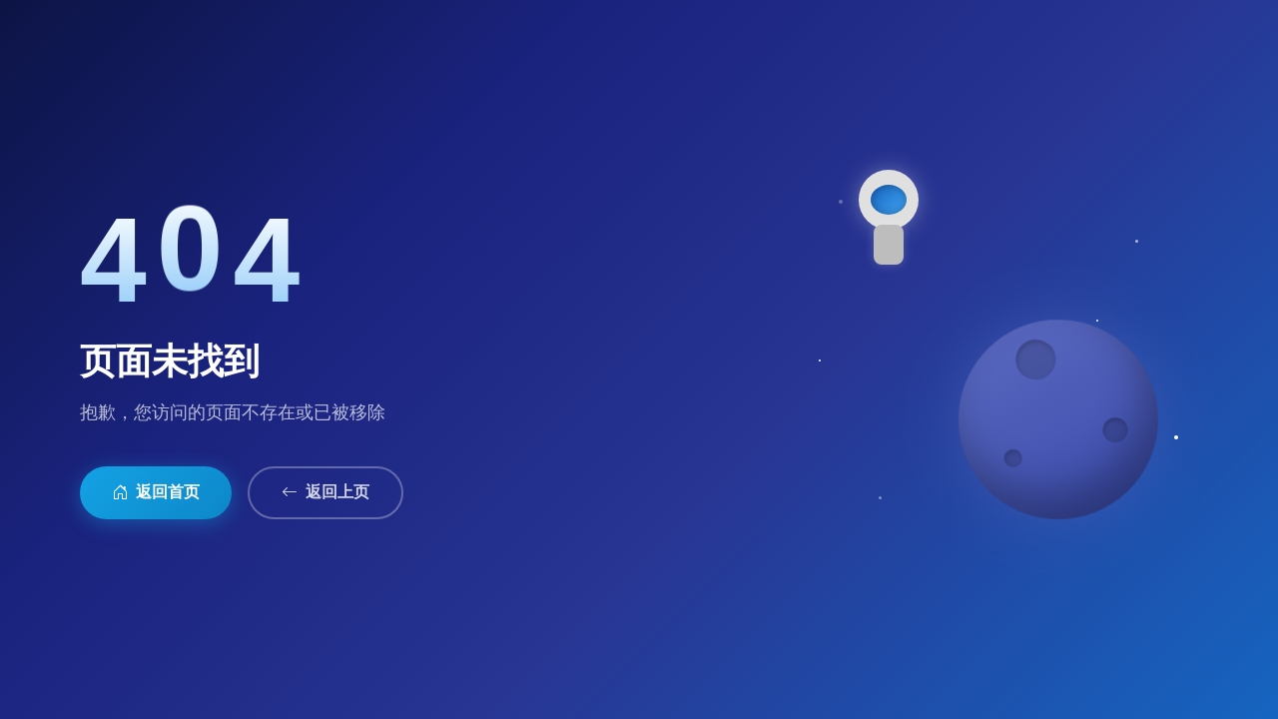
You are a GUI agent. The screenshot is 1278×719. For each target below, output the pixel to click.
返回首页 (156, 492)
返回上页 (325, 492)
